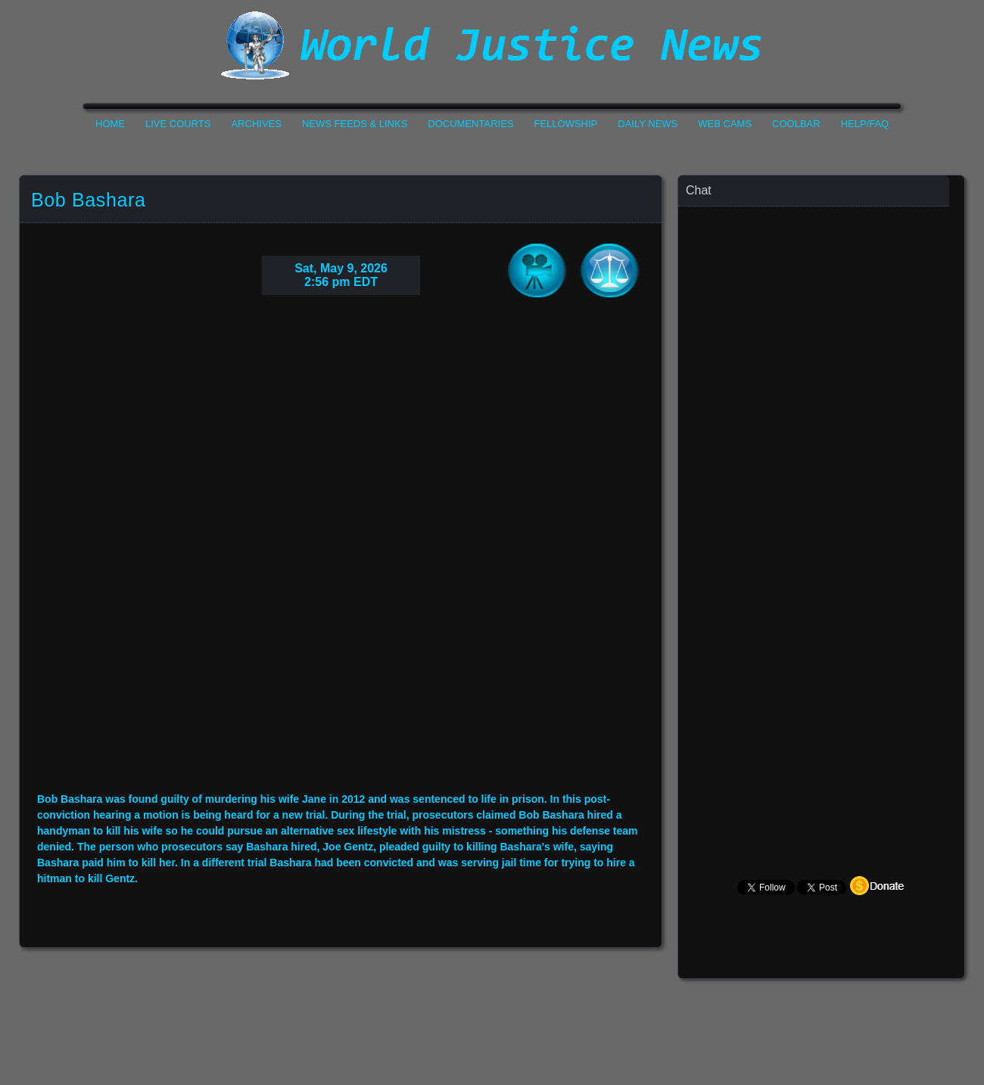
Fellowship (566, 123)
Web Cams (725, 123)
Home (110, 123)
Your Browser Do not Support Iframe (340, 555)
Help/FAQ (865, 123)
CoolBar (796, 123)
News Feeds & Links (354, 123)
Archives (256, 123)
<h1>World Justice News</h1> (492, 45)
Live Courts (177, 123)
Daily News (647, 123)
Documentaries (470, 123)
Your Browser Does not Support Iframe (822, 503)
